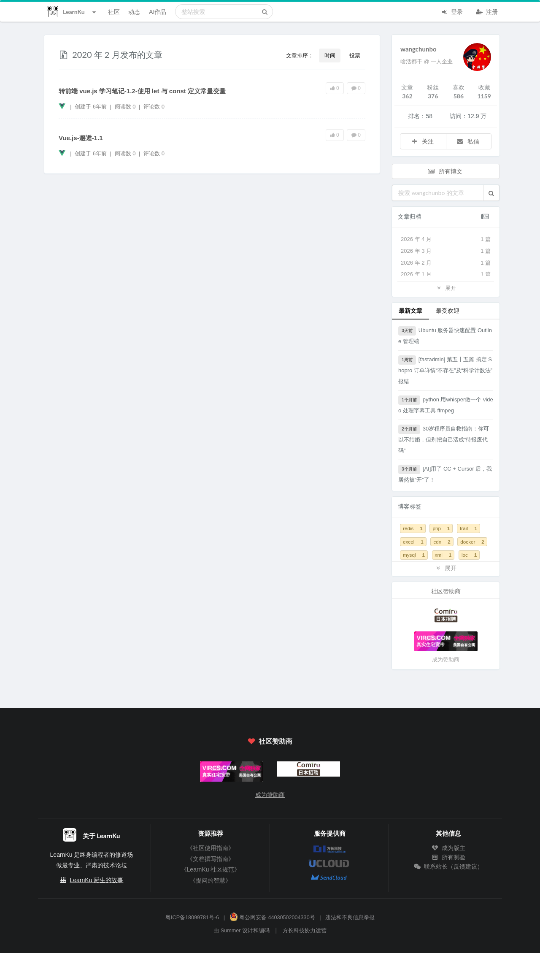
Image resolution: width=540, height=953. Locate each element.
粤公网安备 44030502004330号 (272, 918)
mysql (414, 555)
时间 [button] (329, 55)
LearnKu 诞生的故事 (97, 880)
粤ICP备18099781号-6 (192, 918)
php (441, 528)
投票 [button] (354, 55)
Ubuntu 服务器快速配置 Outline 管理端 (445, 335)
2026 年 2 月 (446, 263)
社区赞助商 (270, 741)
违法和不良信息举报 (350, 918)
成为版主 (448, 848)
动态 (134, 11)
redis (413, 528)
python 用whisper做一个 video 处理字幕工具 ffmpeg (445, 404)
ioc (469, 555)
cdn (441, 541)
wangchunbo (418, 49)
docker (472, 541)
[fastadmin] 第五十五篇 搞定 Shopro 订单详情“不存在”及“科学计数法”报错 (445, 369)
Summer (231, 931)
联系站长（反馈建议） (448, 866)
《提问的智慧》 (210, 880)
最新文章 (410, 310)
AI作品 (157, 11)
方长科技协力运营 (305, 931)
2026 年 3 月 (446, 251)
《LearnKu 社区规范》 (210, 869)
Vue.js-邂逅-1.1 (81, 137)
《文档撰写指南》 (210, 859)
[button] (491, 193)
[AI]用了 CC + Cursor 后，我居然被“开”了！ (445, 474)
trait (468, 528)
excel (413, 541)
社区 (114, 11)
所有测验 (448, 857)
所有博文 (445, 171)
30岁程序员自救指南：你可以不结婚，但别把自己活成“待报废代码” (443, 439)
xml (443, 555)
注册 (487, 11)
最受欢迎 (447, 310)
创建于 (91, 106)
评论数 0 (154, 106)
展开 (445, 287)
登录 (452, 11)
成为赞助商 (445, 659)
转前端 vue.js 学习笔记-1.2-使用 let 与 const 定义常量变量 (142, 91)
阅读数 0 (126, 106)
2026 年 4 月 (446, 239)
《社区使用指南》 (210, 848)
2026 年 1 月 (446, 274)
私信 (467, 141)
